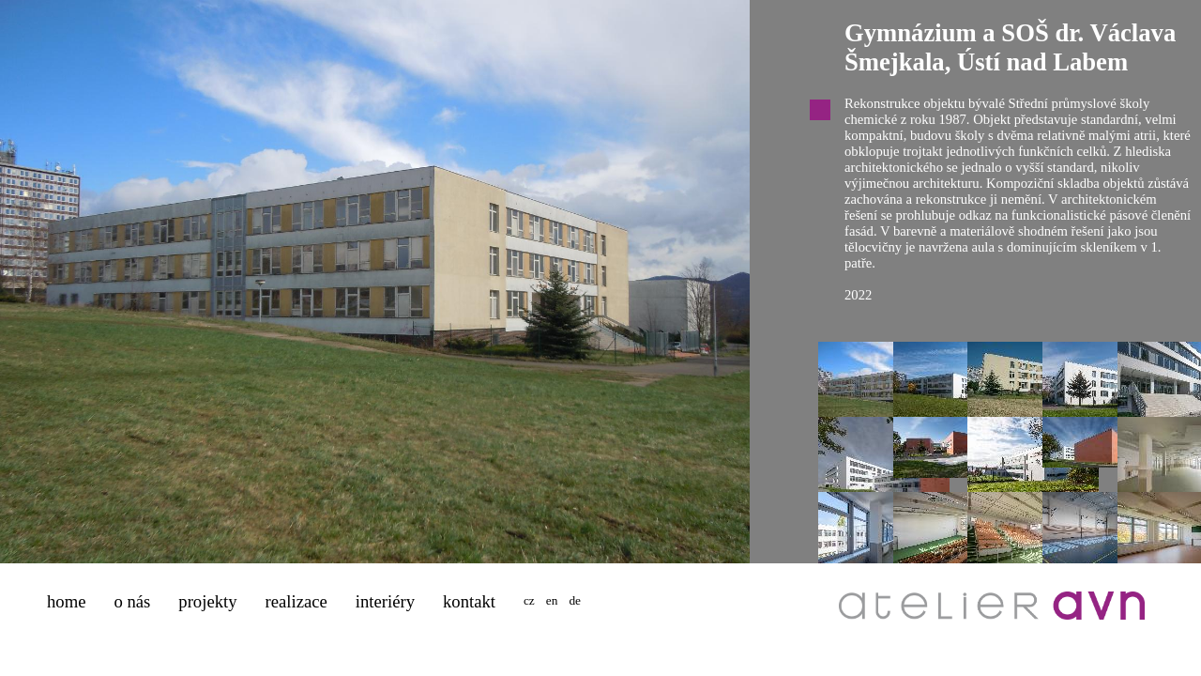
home (66, 601)
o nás (132, 601)
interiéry (385, 601)
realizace (296, 601)
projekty (207, 601)
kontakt (469, 601)
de (575, 600)
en (552, 600)
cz (529, 600)
